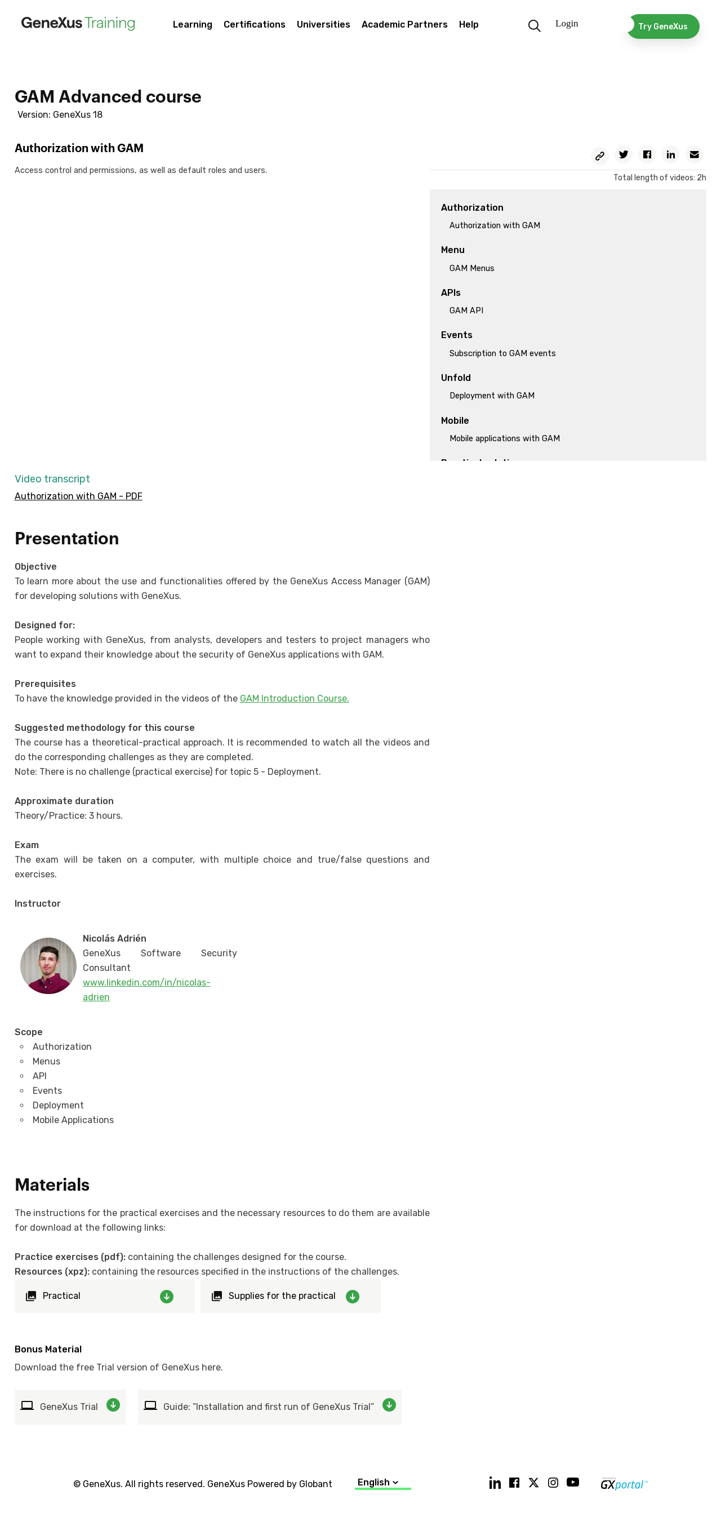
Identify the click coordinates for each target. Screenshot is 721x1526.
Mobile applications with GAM (504, 438)
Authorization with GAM (494, 225)
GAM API (466, 311)
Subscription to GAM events (502, 353)
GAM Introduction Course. (294, 698)
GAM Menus (472, 268)
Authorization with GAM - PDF (79, 496)
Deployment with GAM (492, 396)
